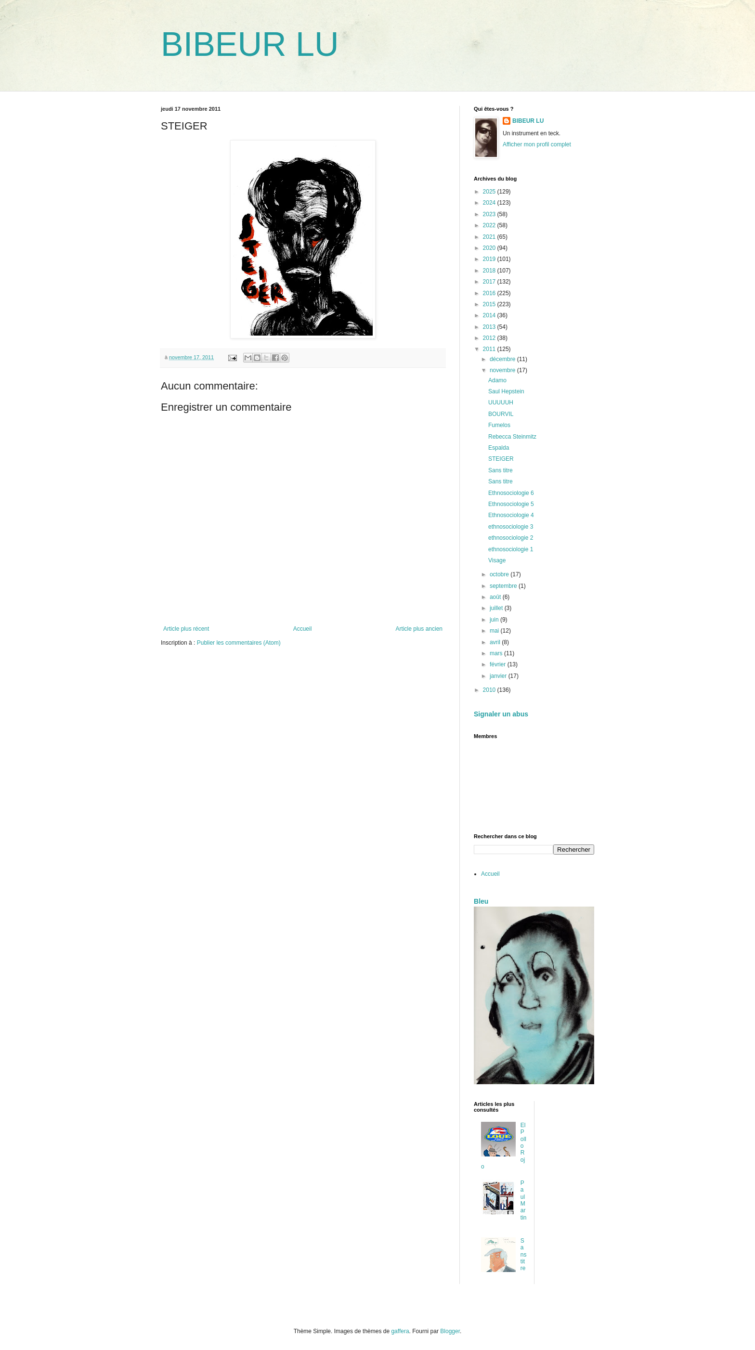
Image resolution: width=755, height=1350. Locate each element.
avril (496, 642)
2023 (490, 214)
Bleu (481, 901)
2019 (490, 259)
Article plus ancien (419, 628)
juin (495, 619)
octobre (500, 574)
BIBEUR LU (250, 44)
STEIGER (501, 458)
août (496, 597)
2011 (490, 349)
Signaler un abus (501, 714)
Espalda (498, 447)
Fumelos (499, 425)
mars (497, 653)
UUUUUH (500, 402)
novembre (503, 370)
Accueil (302, 628)
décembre (503, 359)
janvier (499, 676)
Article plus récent (186, 628)
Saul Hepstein (506, 391)
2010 (490, 690)
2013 (490, 327)
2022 (490, 225)
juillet (497, 608)
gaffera (400, 1331)
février (499, 664)
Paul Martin (524, 1200)
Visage (497, 560)
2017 (490, 281)
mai (495, 630)
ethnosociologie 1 (510, 549)
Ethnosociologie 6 (511, 493)
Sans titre (500, 470)
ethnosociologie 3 (510, 526)
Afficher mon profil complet (537, 144)
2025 (490, 191)
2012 (490, 338)
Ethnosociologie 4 (511, 515)
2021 (490, 237)
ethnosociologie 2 (510, 537)
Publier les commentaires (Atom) (239, 642)
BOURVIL (500, 414)
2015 (490, 304)
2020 (490, 248)
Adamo (497, 380)
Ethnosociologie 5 (511, 504)
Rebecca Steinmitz (512, 436)
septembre (504, 586)
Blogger (450, 1331)
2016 (490, 293)
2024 (490, 202)
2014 (490, 315)
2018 (490, 270)
